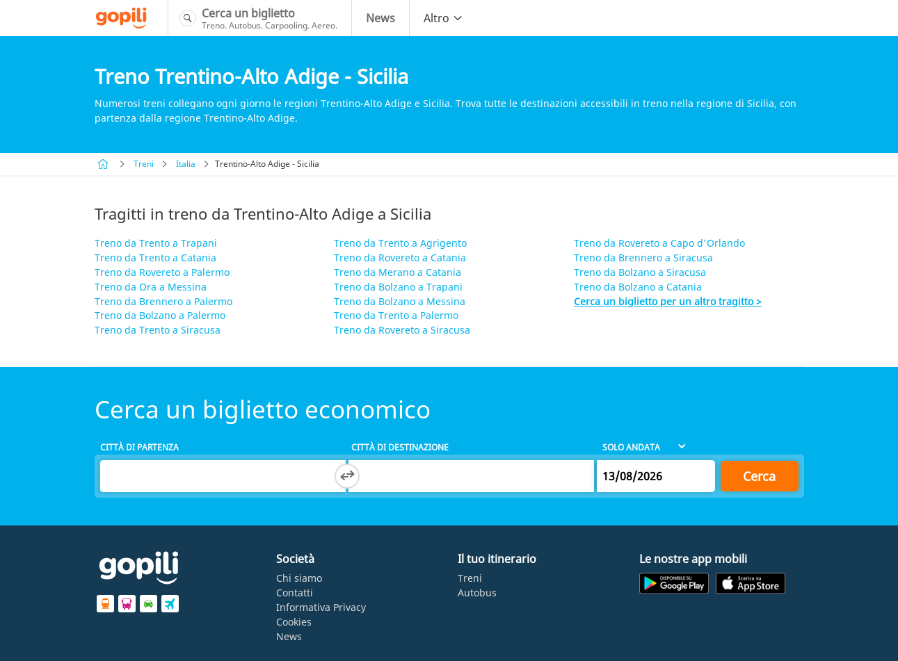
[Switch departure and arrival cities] (347, 476)
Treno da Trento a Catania (155, 257)
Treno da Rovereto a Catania (400, 257)
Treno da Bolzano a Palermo (160, 315)
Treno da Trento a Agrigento (400, 243)
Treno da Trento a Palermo (396, 315)
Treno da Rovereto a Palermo (162, 272)
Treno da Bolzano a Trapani (398, 286)
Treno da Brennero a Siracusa (643, 257)
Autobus (477, 592)
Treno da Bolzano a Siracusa (640, 272)
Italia (185, 164)
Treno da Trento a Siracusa (158, 329)
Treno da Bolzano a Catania (638, 286)
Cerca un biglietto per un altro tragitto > (668, 301)
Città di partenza (139, 447)
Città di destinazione (400, 447)
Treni (144, 164)
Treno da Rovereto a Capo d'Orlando (659, 243)
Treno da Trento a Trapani (156, 243)
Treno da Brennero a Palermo (163, 301)
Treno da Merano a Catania (397, 272)
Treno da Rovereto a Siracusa (402, 329)
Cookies (294, 621)
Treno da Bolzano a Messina (399, 301)
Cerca (759, 476)
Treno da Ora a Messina (151, 286)
